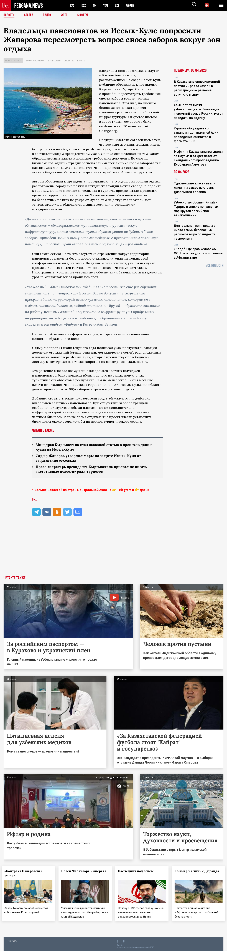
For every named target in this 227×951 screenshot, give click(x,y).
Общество (69, 60)
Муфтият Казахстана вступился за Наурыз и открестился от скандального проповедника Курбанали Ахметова (198, 157)
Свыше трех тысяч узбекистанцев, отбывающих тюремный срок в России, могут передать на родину (198, 111)
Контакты (12, 940)
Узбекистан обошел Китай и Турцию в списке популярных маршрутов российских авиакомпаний (196, 208)
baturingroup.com (140, 947)
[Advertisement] (114, 550)
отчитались (53, 385)
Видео (48, 15)
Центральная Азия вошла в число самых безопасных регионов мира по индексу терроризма (195, 232)
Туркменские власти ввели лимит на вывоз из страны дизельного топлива (194, 187)
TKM (107, 5)
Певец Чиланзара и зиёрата (77, 874)
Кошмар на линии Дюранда (191, 874)
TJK (96, 5)
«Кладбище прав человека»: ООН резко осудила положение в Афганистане (198, 253)
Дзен (144, 491)
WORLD (133, 5)
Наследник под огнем (138, 872)
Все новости (214, 265)
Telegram (124, 491)
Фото (65, 15)
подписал (105, 348)
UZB (119, 5)
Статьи (29, 15)
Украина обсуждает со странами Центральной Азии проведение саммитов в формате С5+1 (196, 134)
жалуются (122, 398)
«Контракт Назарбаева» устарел (25, 874)
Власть (81, 60)
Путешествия (54, 60)
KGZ (84, 5)
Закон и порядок (35, 60)
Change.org (108, 131)
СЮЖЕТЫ (84, 15)
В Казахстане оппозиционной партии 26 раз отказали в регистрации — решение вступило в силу (197, 87)
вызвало (60, 371)
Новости (9, 15)
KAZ (72, 5)
